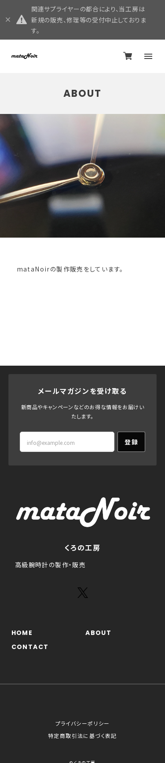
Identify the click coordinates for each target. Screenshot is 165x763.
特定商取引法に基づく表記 (82, 735)
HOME (22, 633)
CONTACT (30, 647)
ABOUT (98, 633)
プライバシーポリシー (82, 723)
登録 (131, 441)
